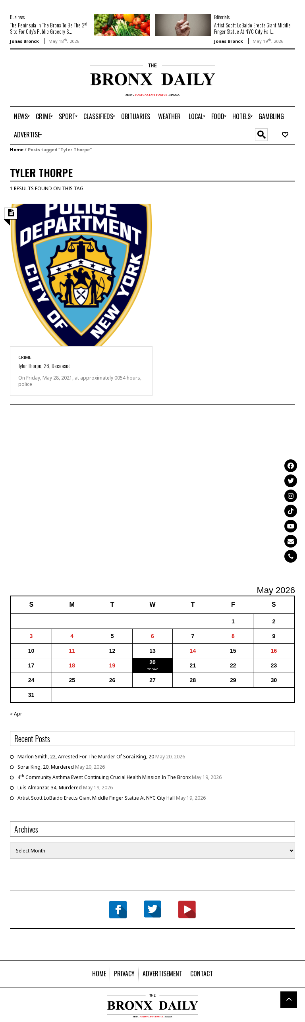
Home (16, 149)
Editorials (222, 16)
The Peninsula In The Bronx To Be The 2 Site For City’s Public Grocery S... (48, 28)
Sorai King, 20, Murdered (45, 767)
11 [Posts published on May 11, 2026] (72, 651)
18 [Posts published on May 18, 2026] (72, 665)
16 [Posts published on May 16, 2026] (274, 651)
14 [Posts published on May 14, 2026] (193, 651)
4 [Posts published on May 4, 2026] (71, 636)
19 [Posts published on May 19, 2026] (112, 665)
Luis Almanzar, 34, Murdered (49, 787)
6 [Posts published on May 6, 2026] (152, 636)
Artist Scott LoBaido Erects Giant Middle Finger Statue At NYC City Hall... (252, 28)
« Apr (16, 713)
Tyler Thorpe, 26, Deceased (44, 365)
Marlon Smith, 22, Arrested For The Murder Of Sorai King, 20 (85, 756)
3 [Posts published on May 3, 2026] (31, 636)
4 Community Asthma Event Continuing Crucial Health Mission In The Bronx (104, 777)
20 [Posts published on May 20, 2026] (152, 662)
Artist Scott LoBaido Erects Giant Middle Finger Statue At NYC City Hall (96, 797)
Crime (24, 357)
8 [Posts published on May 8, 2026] (233, 636)
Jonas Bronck (24, 41)
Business (17, 16)
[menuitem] (21, 116)
